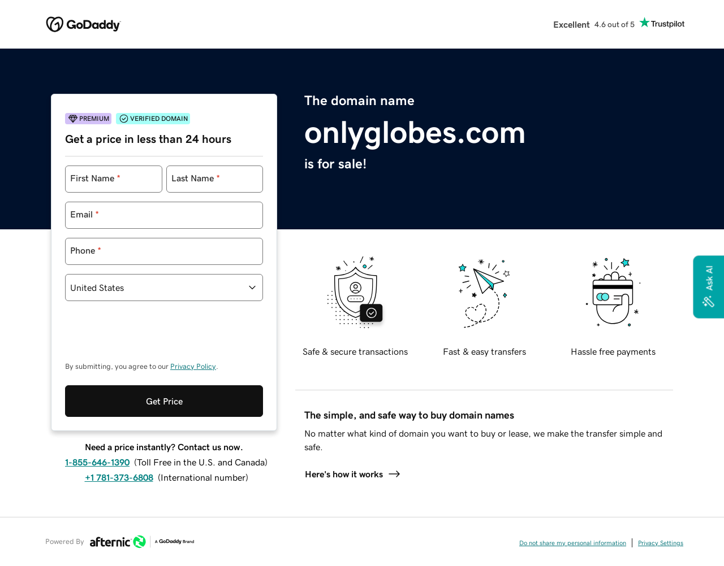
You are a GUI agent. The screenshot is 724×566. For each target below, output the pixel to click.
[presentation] (151, 337)
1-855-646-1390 (97, 462)
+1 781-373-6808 (119, 477)
